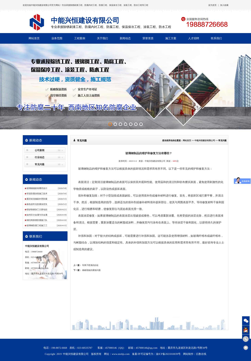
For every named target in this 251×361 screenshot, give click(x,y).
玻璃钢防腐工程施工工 (37, 225)
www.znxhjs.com (121, 354)
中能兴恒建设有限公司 (41, 5)
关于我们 (102, 38)
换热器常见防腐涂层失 (37, 204)
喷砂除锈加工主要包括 (37, 209)
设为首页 (212, 5)
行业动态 (39, 157)
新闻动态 (125, 38)
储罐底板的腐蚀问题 (91, 270)
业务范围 (56, 38)
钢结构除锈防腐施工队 (37, 220)
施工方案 (170, 38)
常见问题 (39, 164)
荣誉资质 (148, 38)
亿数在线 (201, 354)
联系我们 (216, 38)
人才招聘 (193, 38)
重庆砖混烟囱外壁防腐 (37, 199)
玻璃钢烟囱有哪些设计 (37, 188)
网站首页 (34, 38)
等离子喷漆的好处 (90, 265)
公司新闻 (39, 150)
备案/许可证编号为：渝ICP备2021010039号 (156, 354)
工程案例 (79, 38)
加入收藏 (224, 5)
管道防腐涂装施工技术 (37, 193)
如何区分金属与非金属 (37, 215)
